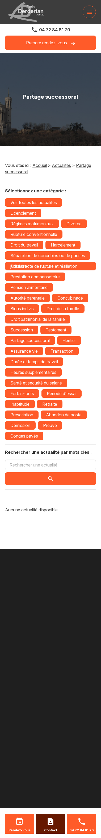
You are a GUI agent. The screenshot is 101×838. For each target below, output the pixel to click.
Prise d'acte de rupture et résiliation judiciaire (43, 266)
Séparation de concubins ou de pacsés (47, 255)
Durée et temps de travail (34, 361)
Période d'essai (61, 393)
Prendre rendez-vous (50, 43)
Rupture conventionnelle (33, 234)
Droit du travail (24, 245)
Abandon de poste (64, 414)
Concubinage (70, 298)
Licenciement (23, 213)
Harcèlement (63, 245)
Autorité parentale (27, 298)
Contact (50, 830)
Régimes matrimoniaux (32, 223)
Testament (56, 329)
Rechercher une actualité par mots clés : (48, 452)
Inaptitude (20, 404)
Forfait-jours (22, 393)
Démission (20, 425)
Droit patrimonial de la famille (37, 319)
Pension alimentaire (29, 287)
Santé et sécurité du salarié (36, 383)
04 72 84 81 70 (54, 29)
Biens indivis (22, 308)
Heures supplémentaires (33, 372)
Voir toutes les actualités (33, 202)
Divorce (74, 223)
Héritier (69, 340)
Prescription (21, 414)
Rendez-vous (20, 830)
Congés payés (24, 436)
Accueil (39, 165)
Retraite (49, 404)
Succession (21, 329)
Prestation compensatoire (35, 276)
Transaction (61, 351)
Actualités (61, 165)
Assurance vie (24, 351)
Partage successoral (30, 340)
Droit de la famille (63, 308)
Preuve (50, 425)
